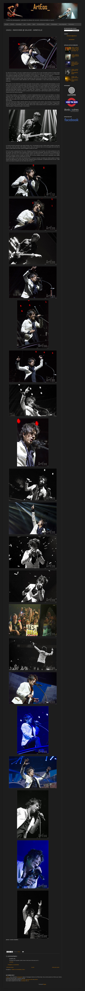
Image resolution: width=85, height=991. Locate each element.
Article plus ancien (55, 967)
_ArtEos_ (8, 977)
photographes (20, 977)
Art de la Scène (40, 24)
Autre (48, 24)
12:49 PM (11, 962)
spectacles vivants (29, 979)
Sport (34, 24)
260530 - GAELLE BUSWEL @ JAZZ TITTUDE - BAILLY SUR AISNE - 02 (75, 49)
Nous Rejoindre (62, 24)
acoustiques (23, 980)
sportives (36, 979)
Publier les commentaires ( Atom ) (18, 969)
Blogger (44, 984)
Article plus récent (9, 967)
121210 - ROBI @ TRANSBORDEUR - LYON (75, 56)
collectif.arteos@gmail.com (72, 35)
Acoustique (18, 24)
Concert (12, 24)
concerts (23, 979)
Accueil (6, 24)
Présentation (54, 24)
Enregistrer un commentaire (13, 964)
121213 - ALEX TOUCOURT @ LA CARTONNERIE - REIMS (75, 64)
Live (24, 24)
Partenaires (71, 24)
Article (29, 24)
